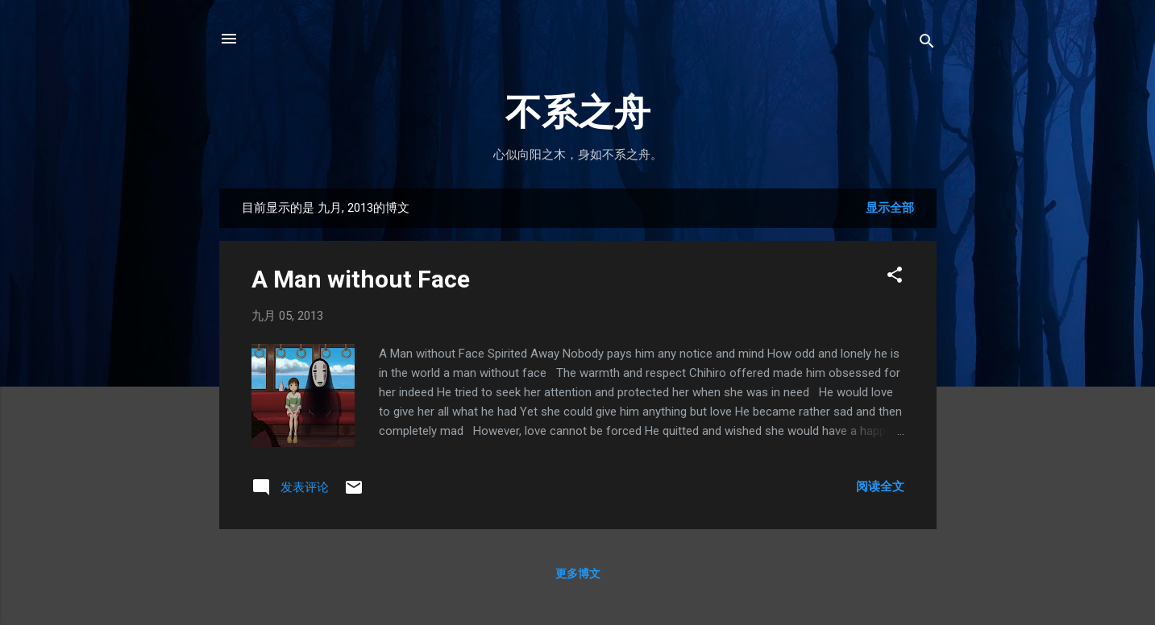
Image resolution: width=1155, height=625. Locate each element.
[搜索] (927, 43)
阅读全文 (880, 486)
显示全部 (890, 208)
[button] (894, 277)
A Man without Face (360, 279)
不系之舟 (577, 112)
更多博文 (577, 573)
